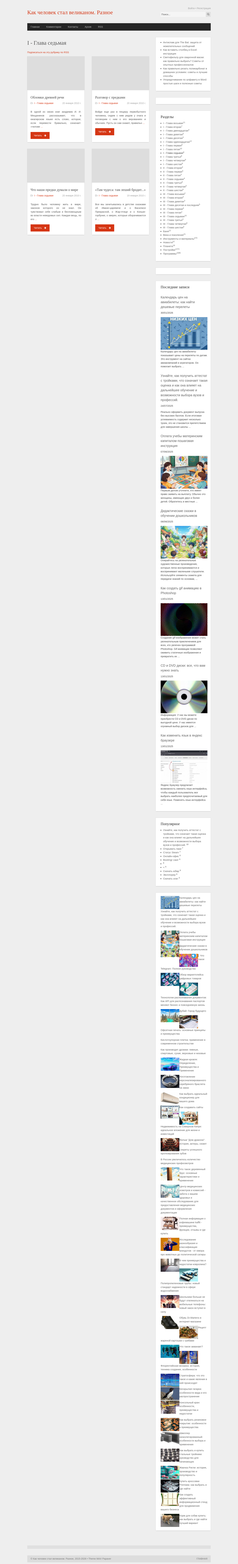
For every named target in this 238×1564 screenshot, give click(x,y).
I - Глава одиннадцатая (177, 141)
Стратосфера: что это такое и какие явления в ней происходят (193, 1379)
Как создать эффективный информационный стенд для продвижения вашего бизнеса (184, 1502)
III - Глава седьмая (175, 216)
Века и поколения (174, 234)
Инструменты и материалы (180, 238)
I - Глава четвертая (174, 160)
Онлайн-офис (171, 856)
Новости (169, 242)
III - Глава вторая (173, 197)
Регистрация (204, 8)
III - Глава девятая (174, 201)
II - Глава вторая (173, 167)
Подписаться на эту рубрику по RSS (48, 52)
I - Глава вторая (172, 127)
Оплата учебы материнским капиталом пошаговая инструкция (181, 441)
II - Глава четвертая (175, 186)
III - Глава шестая (173, 227)
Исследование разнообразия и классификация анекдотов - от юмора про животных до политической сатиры (183, 1247)
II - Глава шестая (173, 190)
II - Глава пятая (172, 175)
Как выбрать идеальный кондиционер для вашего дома (193, 1097)
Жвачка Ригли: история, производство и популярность (193, 1471)
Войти (191, 8)
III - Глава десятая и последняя (181, 205)
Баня (167, 231)
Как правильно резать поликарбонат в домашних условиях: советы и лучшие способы (185, 72)
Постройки (171, 249)
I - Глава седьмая (43, 103)
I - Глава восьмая (174, 123)
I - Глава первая (173, 145)
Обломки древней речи (47, 97)
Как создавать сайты (191, 1107)
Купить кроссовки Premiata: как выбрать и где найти (193, 1485)
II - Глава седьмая (174, 179)
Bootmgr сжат (170, 859)
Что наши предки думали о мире (54, 190)
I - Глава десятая (173, 138)
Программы (172, 253)
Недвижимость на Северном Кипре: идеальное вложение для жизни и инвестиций (181, 1130)
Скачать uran (170, 878)
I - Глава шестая (173, 164)
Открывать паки (172, 848)
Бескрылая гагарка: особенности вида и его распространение (193, 1392)
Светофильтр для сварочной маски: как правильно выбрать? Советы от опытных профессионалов (183, 61)
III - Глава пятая (172, 212)
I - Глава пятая (172, 149)
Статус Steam (171, 852)
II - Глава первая (173, 171)
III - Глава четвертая (175, 223)
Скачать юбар (171, 871)
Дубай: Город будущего (192, 1010)
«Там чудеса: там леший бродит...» (120, 190)
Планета (169, 246)
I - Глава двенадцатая (176, 130)
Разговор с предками (110, 97)
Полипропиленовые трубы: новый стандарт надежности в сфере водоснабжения (180, 1287)
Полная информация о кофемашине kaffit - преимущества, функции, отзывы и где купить (183, 1226)
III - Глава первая (173, 208)
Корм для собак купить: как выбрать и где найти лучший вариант (193, 1519)
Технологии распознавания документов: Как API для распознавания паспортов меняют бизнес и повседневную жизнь (184, 1001)
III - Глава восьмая (174, 194)
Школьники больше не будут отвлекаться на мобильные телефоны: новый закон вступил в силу (183, 1304)
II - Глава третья (173, 182)
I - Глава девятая (173, 134)
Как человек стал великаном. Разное (70, 12)
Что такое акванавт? (191, 1346)
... (42, 126)
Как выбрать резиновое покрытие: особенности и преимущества (192, 1423)
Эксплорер (169, 874)
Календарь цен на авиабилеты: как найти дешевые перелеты (178, 302)
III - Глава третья (173, 220)
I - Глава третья (172, 156)
